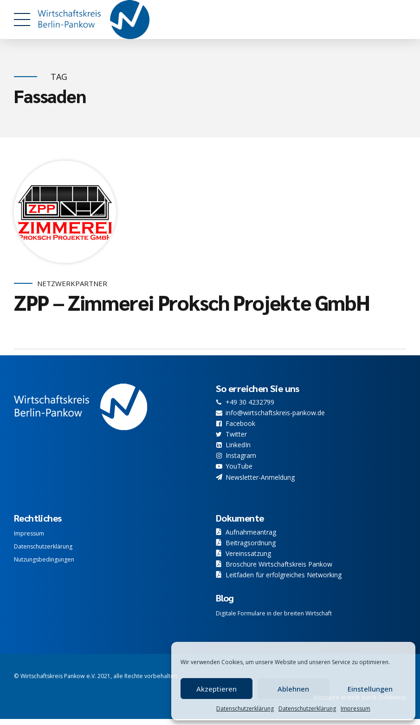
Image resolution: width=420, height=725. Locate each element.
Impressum (355, 708)
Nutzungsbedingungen (44, 559)
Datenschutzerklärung (245, 708)
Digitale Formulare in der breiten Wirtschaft (274, 613)
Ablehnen (293, 688)
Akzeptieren (216, 688)
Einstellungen (370, 688)
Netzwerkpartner (72, 283)
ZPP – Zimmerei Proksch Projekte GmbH (191, 302)
